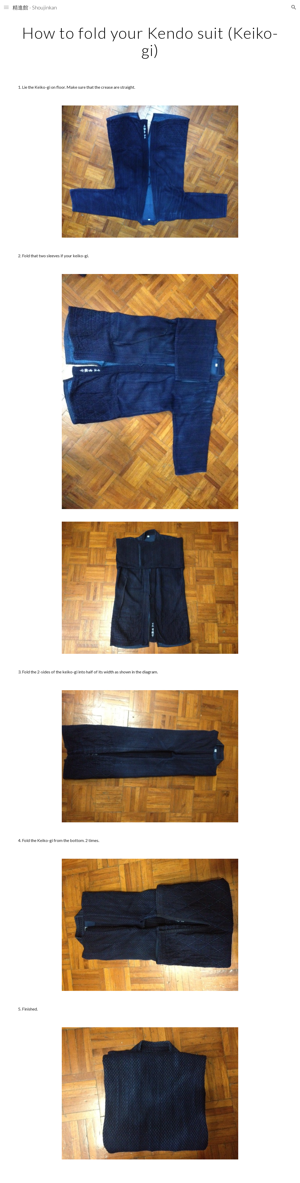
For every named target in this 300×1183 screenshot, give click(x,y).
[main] (150, 41)
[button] (6, 7)
